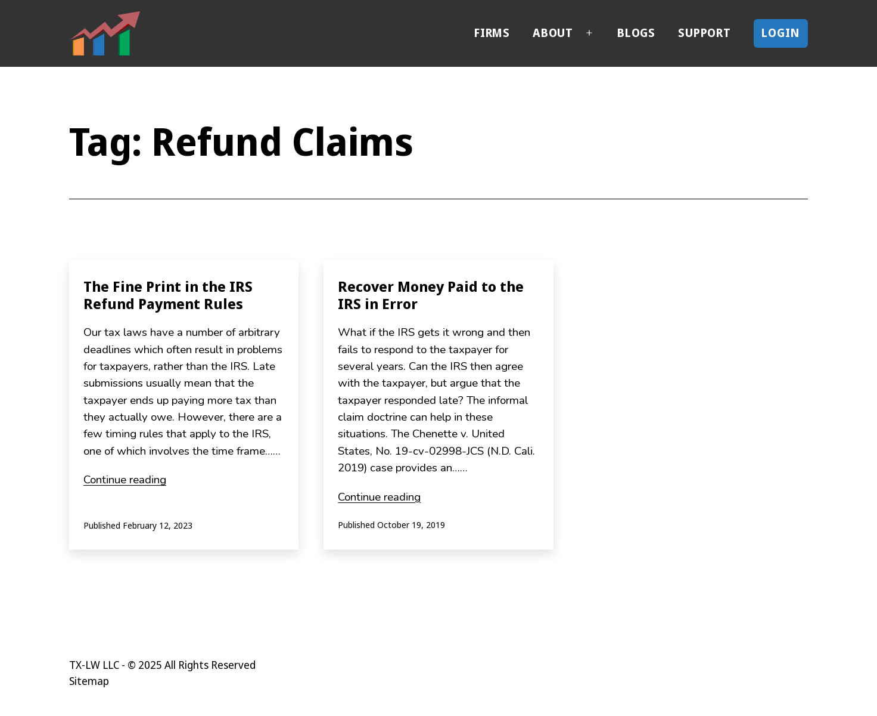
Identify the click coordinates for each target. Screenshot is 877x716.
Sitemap (89, 681)
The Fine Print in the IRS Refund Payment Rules (168, 294)
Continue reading (124, 479)
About (553, 33)
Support (704, 33)
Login (780, 33)
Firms (492, 33)
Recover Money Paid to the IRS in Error (431, 294)
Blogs (636, 33)
